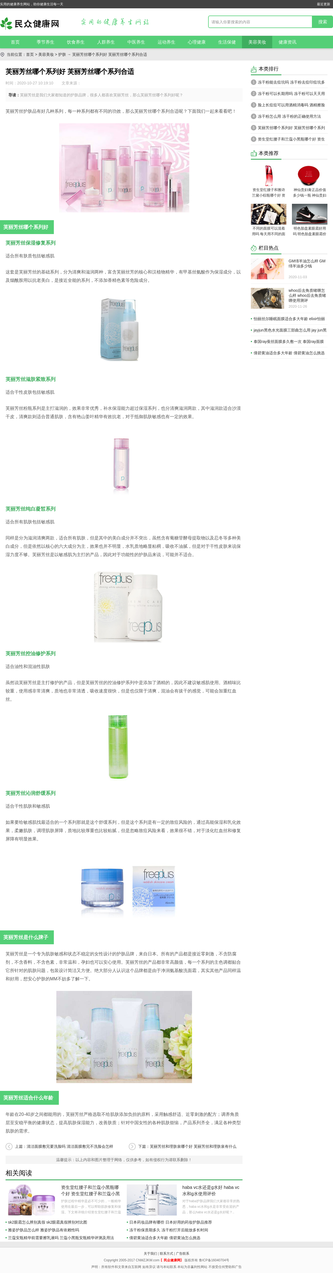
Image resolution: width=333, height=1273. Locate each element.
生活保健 (227, 42)
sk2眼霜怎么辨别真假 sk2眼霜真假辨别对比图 (47, 1222)
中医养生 (136, 42)
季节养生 (45, 42)
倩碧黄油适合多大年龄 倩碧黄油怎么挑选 (164, 1238)
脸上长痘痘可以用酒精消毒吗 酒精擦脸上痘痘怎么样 (288, 106)
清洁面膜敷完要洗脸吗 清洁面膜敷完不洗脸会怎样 (70, 1146)
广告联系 (182, 1254)
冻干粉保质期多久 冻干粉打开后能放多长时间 (168, 1230)
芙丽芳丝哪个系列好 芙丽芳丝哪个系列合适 (288, 129)
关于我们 (150, 1254)
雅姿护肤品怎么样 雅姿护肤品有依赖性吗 (43, 1230)
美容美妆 (257, 42)
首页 (15, 42)
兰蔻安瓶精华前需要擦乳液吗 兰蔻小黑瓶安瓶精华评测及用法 (61, 1238)
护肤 (62, 54)
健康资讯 (287, 42)
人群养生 (106, 42)
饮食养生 (76, 42)
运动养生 (166, 42)
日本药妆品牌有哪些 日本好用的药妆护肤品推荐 (170, 1222)
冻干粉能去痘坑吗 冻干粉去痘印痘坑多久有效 (288, 83)
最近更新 (323, 4)
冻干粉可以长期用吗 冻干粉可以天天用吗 (288, 95)
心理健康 (197, 42)
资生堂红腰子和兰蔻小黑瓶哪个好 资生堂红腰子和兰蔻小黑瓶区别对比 (90, 1193)
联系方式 (166, 1254)
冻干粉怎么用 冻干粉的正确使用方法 (286, 116)
